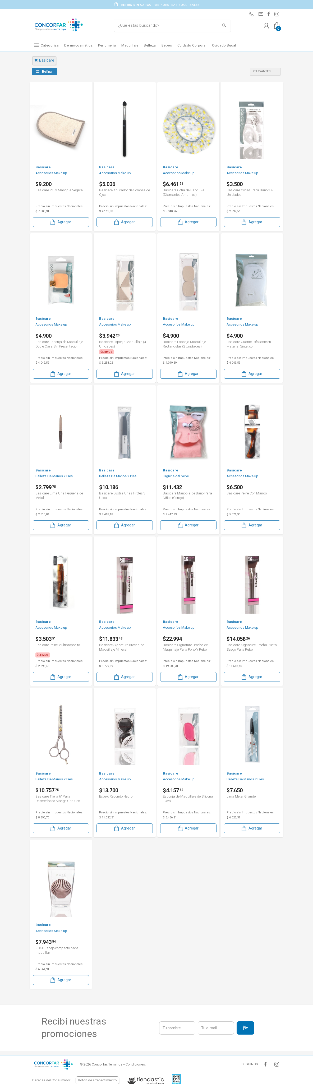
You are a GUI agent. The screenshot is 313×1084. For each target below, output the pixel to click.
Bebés (167, 45)
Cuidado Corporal (191, 45)
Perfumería (107, 45)
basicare (44, 60)
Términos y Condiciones (126, 1064)
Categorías (50, 45)
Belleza (150, 45)
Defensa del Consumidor (51, 1080)
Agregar (60, 222)
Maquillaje (129, 45)
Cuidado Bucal (224, 45)
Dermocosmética (78, 45)
